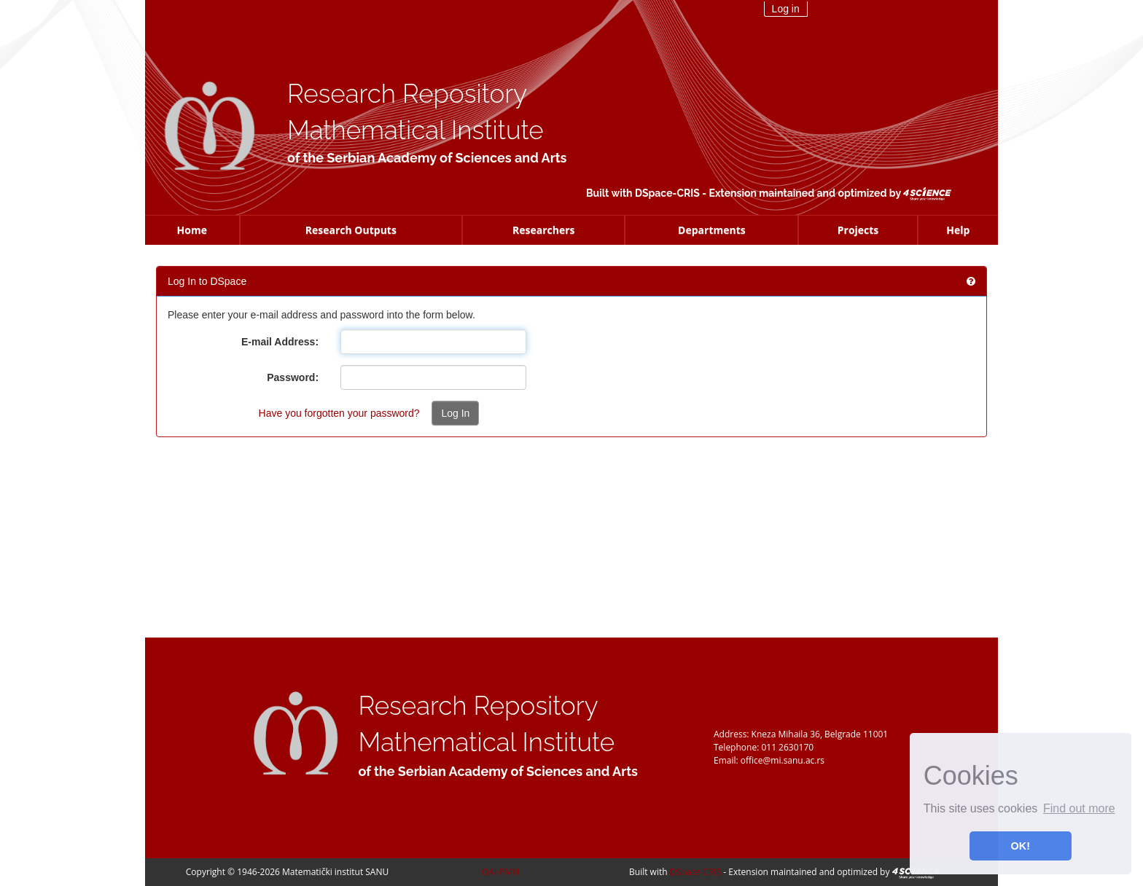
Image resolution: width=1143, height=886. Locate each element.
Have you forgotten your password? (339, 413)
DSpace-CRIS (667, 193)
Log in (786, 9)
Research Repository (407, 94)
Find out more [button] (1079, 808)
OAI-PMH (500, 872)
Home (192, 230)
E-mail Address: (280, 342)
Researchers (543, 230)
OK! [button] (1020, 846)
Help (958, 230)
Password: (293, 377)
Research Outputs (351, 230)
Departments (712, 230)
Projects (858, 230)
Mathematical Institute (415, 130)
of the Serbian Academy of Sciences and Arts (426, 157)
